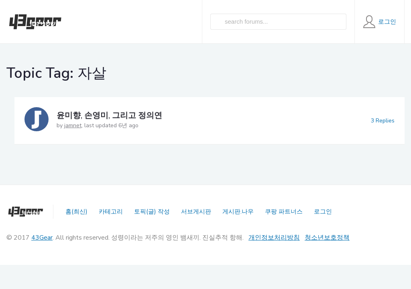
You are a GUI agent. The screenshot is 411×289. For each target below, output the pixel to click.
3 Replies (383, 120)
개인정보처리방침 (274, 237)
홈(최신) (76, 212)
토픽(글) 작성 (152, 212)
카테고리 (111, 212)
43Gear (42, 237)
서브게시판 (196, 212)
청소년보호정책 (327, 237)
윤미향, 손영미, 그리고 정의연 (109, 115)
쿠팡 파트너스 (284, 212)
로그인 (323, 212)
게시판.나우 (238, 212)
